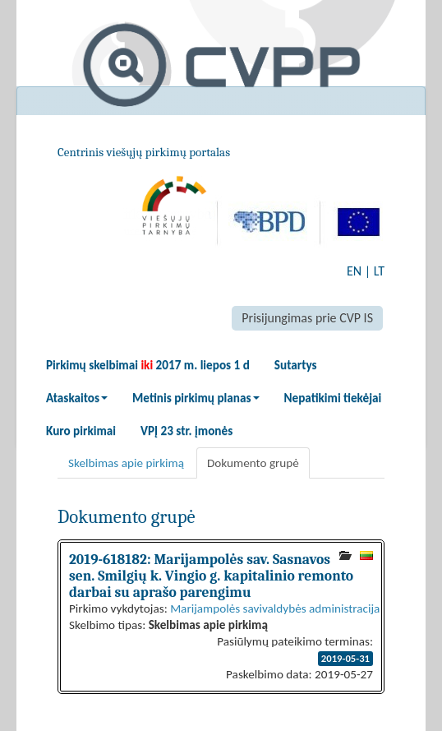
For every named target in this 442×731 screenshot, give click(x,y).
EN (354, 271)
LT (379, 271)
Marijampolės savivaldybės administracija (275, 608)
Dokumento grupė (253, 463)
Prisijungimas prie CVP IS (307, 318)
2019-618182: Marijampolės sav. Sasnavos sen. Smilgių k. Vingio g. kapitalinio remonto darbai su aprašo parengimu (211, 575)
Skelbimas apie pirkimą (126, 463)
